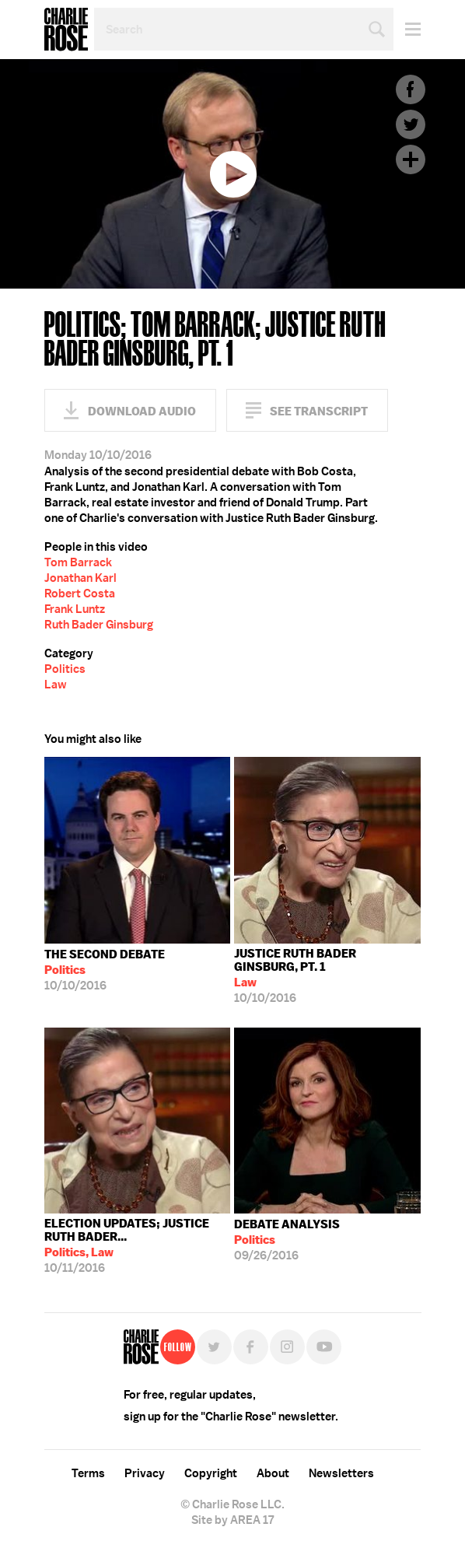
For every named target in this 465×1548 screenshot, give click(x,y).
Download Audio (142, 411)
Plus (410, 159)
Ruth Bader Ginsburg (98, 624)
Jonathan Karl (80, 578)
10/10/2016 (104, 970)
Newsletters (341, 1473)
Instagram (287, 1346)
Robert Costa (79, 593)
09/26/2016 (287, 1240)
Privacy (144, 1473)
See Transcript (319, 411)
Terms (88, 1473)
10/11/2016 (137, 1246)
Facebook (410, 89)
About (273, 1473)
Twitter (410, 124)
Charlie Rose (66, 29)
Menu (407, 29)
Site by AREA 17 (232, 1520)
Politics (65, 669)
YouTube (323, 1346)
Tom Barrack (78, 562)
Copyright (210, 1473)
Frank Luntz (74, 609)
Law (55, 684)
